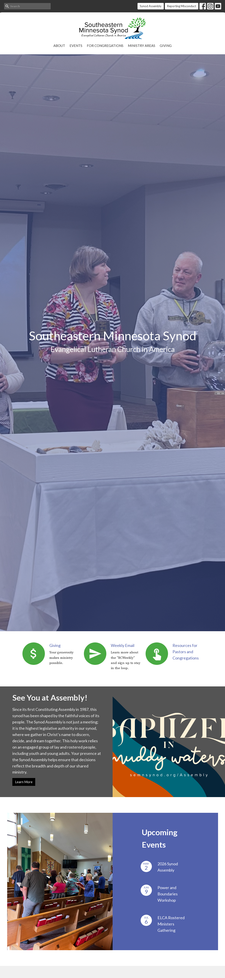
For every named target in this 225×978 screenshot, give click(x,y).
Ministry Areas (141, 46)
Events (76, 46)
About (59, 46)
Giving (166, 46)
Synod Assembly (151, 6)
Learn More (24, 782)
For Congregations (105, 46)
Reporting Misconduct (181, 6)
